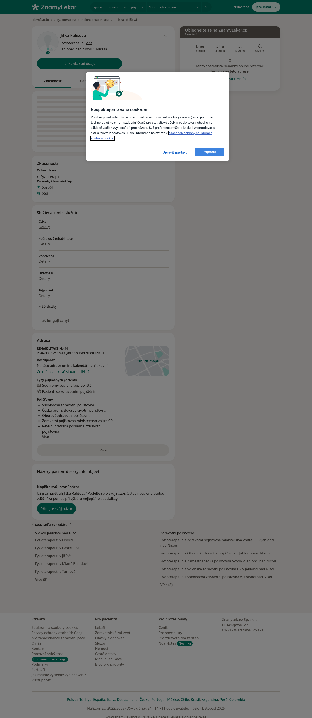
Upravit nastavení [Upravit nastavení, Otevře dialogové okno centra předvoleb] (177, 153)
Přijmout (210, 152)
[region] (157, 116)
